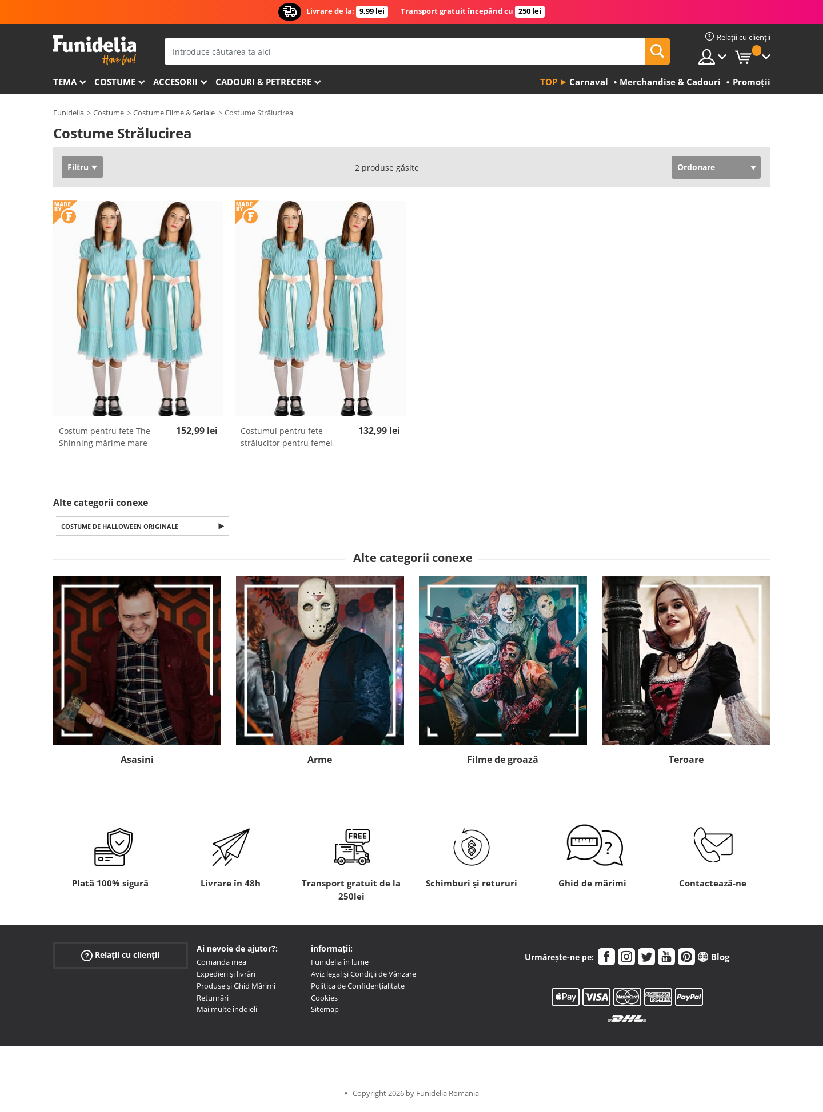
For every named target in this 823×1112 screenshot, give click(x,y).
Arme (319, 760)
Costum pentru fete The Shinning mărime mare (104, 436)
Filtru (78, 167)
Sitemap (325, 1010)
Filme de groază (502, 760)
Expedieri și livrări (226, 975)
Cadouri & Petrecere (263, 81)
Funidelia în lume (340, 963)
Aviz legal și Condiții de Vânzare (363, 975)
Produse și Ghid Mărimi (236, 987)
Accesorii (175, 81)
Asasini (137, 760)
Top (548, 81)
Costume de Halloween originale (122, 527)
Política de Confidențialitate (358, 987)
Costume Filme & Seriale (174, 112)
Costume (114, 81)
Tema (65, 81)
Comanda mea (221, 963)
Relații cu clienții (120, 956)
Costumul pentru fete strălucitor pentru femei (287, 436)
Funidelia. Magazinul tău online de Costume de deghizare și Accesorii (94, 50)
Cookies (324, 999)
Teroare (686, 760)
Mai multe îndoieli (227, 1010)
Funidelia (68, 112)
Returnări (213, 999)
